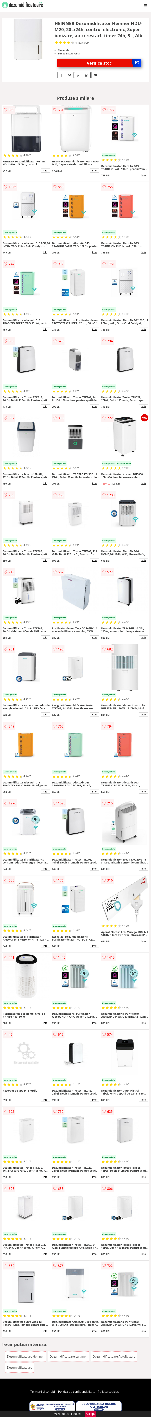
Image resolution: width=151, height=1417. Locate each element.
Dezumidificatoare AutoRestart (114, 1356)
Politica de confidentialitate (76, 1392)
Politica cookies (108, 1392)
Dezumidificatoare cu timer (68, 1356)
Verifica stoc (114, 63)
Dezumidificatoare (19, 1367)
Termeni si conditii (43, 1392)
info (45, 170)
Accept (90, 1414)
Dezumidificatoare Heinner (25, 1356)
